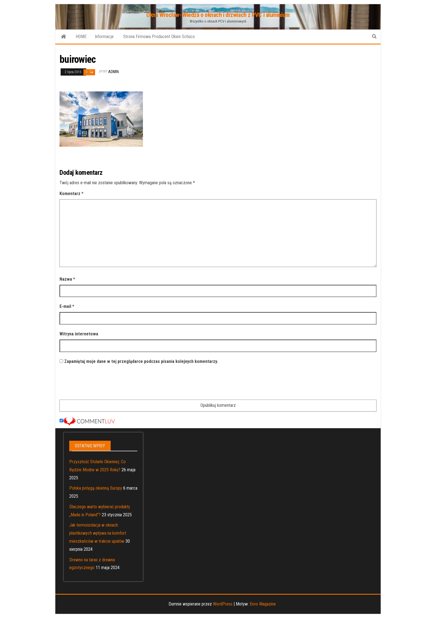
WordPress (222, 604)
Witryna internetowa (79, 334)
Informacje (104, 36)
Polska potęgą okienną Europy (95, 488)
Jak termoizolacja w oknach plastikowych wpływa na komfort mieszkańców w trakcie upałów (97, 533)
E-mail (67, 306)
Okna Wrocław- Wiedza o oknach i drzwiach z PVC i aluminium (217, 14)
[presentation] (102, 383)
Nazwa (67, 279)
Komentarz (71, 193)
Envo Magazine (263, 604)
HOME (81, 36)
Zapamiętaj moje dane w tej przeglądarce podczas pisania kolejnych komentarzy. (141, 361)
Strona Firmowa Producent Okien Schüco (158, 36)
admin (113, 71)
